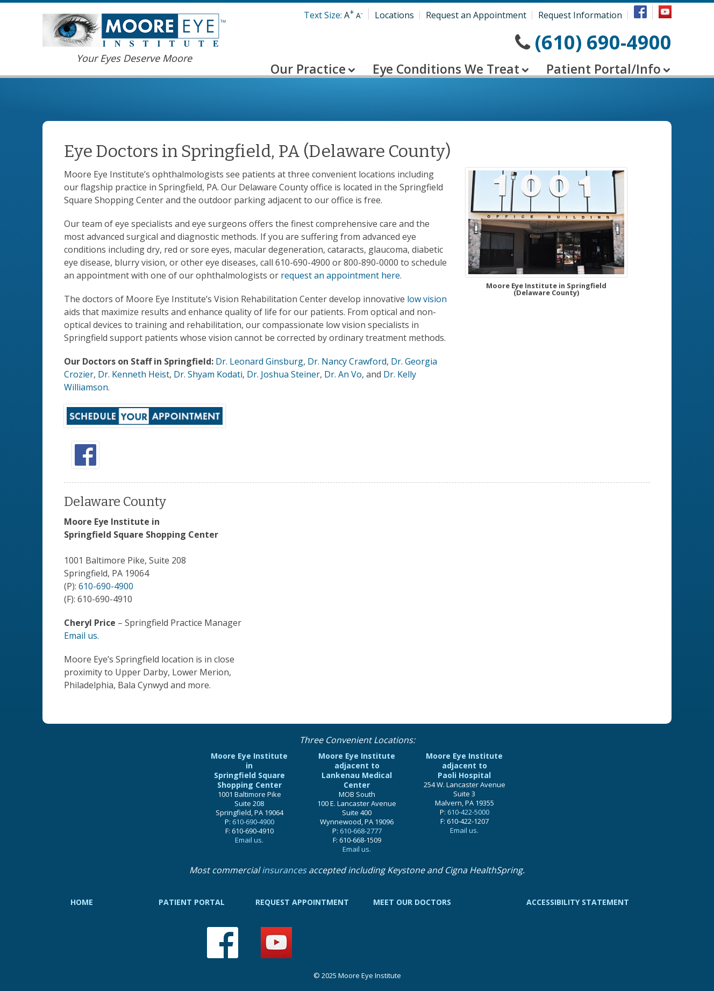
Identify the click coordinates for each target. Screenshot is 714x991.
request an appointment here (340, 275)
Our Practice (308, 68)
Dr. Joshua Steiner (283, 374)
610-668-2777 (361, 831)
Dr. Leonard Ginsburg (259, 361)
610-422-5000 (468, 812)
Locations (394, 15)
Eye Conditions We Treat (446, 68)
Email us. (81, 635)
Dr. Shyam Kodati (208, 374)
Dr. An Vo (343, 374)
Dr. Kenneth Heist (133, 374)
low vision (427, 299)
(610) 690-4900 (603, 42)
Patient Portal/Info (603, 68)
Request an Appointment (476, 15)
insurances (284, 870)
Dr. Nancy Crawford (347, 361)
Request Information (580, 15)
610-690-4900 (105, 586)
